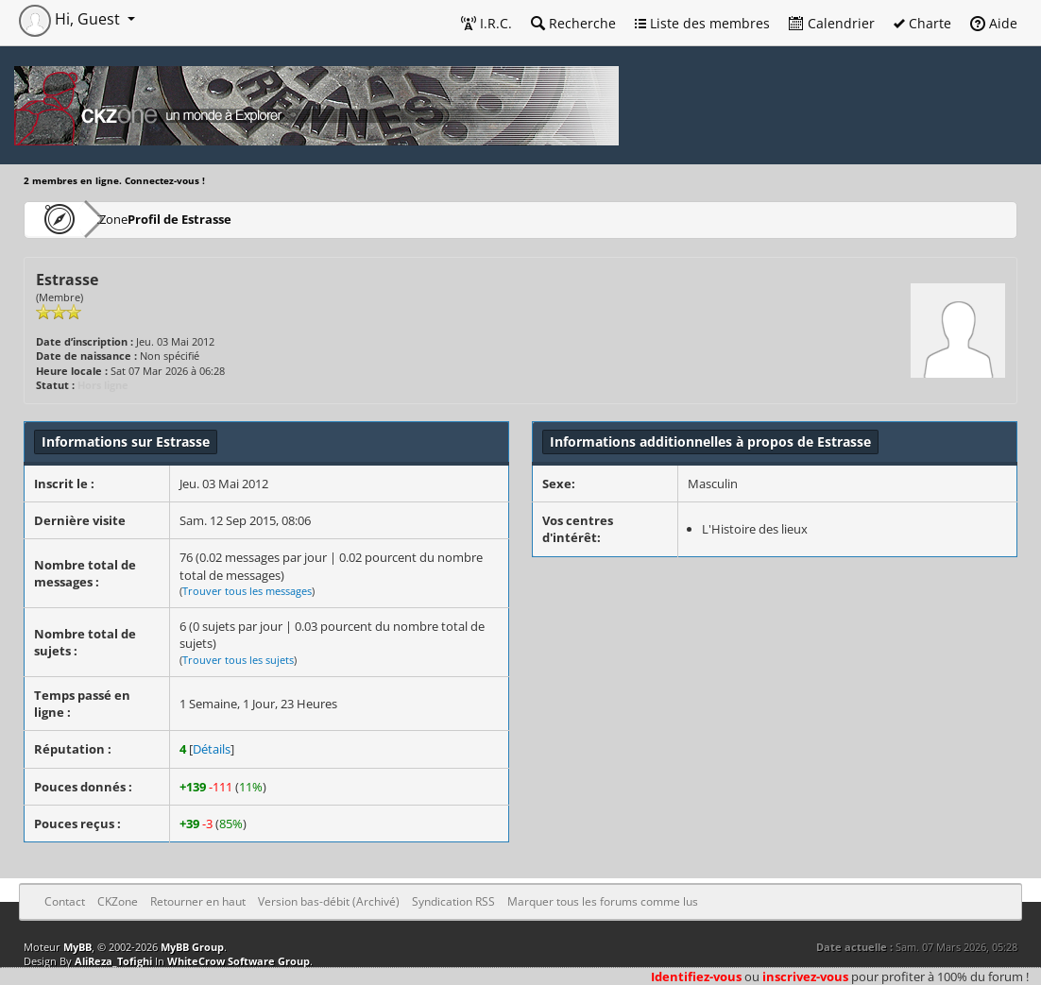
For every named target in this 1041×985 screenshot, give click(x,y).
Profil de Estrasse (236, 219)
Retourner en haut (198, 901)
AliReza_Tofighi (113, 961)
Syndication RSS (453, 901)
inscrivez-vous (805, 976)
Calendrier (832, 23)
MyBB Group (192, 947)
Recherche (573, 23)
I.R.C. (486, 23)
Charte (922, 23)
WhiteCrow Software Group (238, 961)
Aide (993, 23)
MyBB (77, 947)
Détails (211, 748)
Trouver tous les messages (247, 591)
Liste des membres (702, 23)
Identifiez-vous (696, 976)
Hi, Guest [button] (71, 18)
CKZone (132, 219)
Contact (64, 901)
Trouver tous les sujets (238, 660)
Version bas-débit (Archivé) (329, 901)
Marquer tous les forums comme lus (602, 901)
